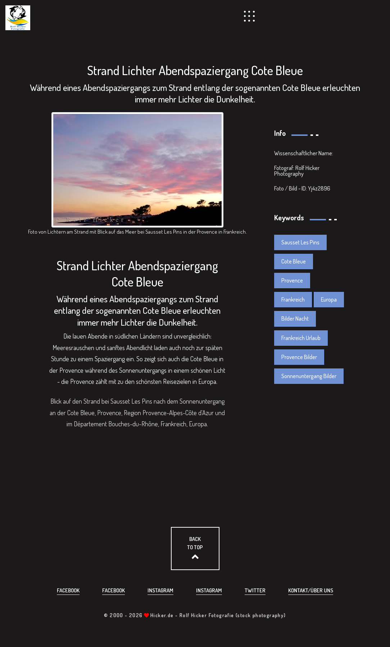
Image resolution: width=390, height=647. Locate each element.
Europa (329, 299)
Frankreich (293, 299)
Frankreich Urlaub (301, 337)
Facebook (68, 590)
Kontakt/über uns (310, 590)
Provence (292, 280)
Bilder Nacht (295, 318)
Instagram (160, 590)
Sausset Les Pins (300, 242)
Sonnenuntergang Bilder (308, 376)
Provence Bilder (299, 357)
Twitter (255, 590)
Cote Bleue (293, 261)
